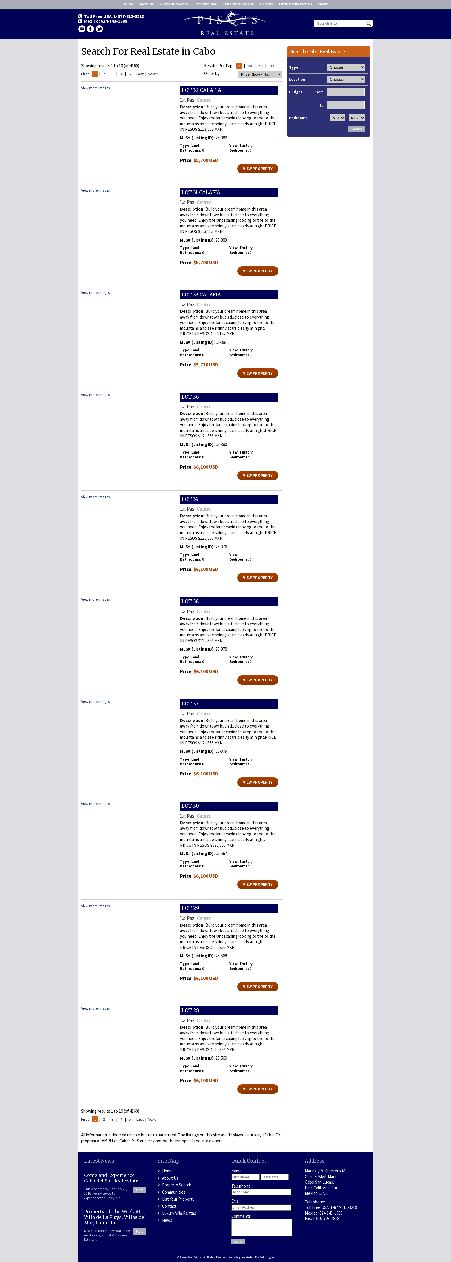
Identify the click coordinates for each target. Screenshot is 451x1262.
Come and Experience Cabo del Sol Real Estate (111, 1178)
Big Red (259, 1257)
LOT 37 (189, 704)
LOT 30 (190, 806)
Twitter (99, 28)
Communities (205, 4)
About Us (146, 4)
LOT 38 (190, 601)
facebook (90, 28)
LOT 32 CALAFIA (201, 90)
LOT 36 (190, 397)
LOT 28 (190, 1010)
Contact (266, 4)
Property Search (174, 4)
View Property (258, 168)
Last (140, 73)
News (323, 4)
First (85, 73)
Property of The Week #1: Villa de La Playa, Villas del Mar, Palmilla (115, 1217)
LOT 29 (190, 908)
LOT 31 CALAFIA (200, 192)
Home (127, 4)
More (139, 1190)
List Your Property (238, 4)
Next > (153, 73)
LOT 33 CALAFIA (201, 295)
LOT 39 (190, 499)
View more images (95, 88)
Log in (270, 1257)
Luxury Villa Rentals (295, 4)
